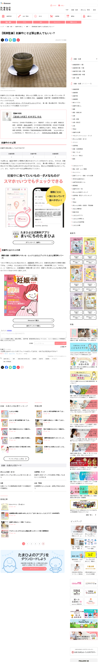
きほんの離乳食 (77, 209)
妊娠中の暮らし (19, 26)
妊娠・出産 (74, 9)
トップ (2, 26)
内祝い (61, 5)
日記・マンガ (76, 152)
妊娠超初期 (76, 89)
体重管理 (31, 263)
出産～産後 (76, 119)
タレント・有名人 (78, 155)
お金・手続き (23, 16)
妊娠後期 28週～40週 (79, 74)
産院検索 (75, 185)
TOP (67, 9)
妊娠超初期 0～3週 (78, 64)
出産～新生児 (76, 122)
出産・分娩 (76, 78)
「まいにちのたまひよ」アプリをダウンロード (21, 103)
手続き (74, 129)
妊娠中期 (41, 358)
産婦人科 (26, 125)
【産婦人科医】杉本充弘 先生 (27, 116)
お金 (74, 126)
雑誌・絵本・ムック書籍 (80, 169)
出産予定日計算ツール (79, 182)
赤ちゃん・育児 (85, 9)
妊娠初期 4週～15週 (78, 68)
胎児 (11, 161)
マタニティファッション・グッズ (82, 135)
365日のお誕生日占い (79, 179)
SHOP (53, 5)
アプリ (24, 22)
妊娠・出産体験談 (78, 149)
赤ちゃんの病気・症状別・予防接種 (83, 205)
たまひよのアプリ (78, 215)
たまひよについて (78, 165)
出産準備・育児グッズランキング (82, 195)
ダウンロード (34, 569)
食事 (27, 26)
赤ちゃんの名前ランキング (80, 192)
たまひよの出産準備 (78, 222)
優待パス (87, 16)
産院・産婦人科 (77, 112)
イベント (75, 142)
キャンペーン (57, 22)
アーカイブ (54, 358)
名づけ (38, 16)
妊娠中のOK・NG (78, 189)
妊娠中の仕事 (76, 132)
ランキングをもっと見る (16, 459)
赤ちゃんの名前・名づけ (80, 139)
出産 (74, 116)
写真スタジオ (73, 22)
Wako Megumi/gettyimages (7, 90)
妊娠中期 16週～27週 (79, 71)
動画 (74, 159)
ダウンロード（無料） (33, 242)
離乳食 (70, 16)
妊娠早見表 (6, 16)
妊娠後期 (47, 358)
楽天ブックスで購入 (33, 326)
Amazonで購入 (33, 320)
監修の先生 (76, 212)
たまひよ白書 (76, 225)
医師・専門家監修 (7, 361)
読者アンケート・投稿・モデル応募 (83, 175)
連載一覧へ (89, 515)
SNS (41, 22)
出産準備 (54, 16)
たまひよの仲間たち (78, 219)
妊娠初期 (40, 98)
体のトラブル (76, 102)
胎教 (74, 109)
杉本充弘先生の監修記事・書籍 (52, 133)
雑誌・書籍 (8, 22)
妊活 (94, 9)
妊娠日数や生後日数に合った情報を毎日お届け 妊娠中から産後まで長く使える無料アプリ (34, 564)
